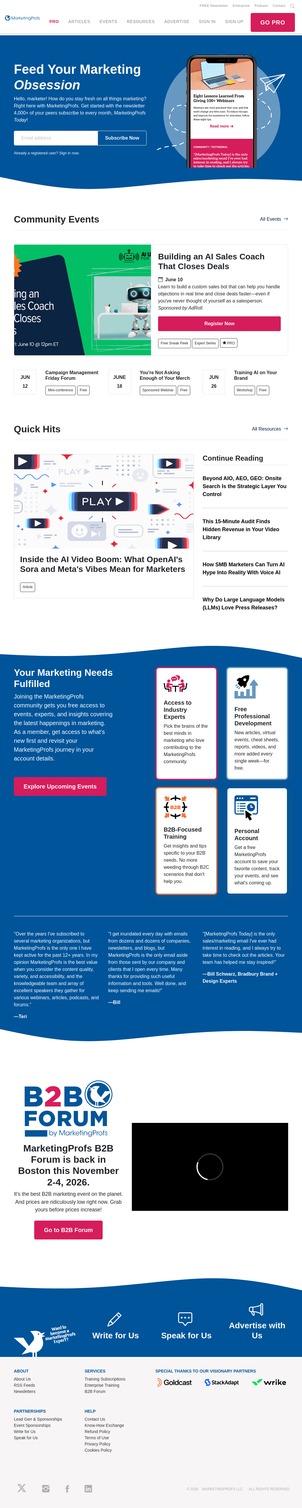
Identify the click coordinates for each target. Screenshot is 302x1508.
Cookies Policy (98, 1450)
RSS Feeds (24, 1385)
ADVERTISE (176, 21)
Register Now (219, 323)
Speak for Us (26, 1437)
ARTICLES (79, 21)
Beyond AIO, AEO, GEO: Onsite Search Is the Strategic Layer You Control (244, 486)
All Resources (270, 428)
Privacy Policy (97, 1444)
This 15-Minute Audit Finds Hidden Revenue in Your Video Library (241, 529)
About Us (22, 1379)
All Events (274, 219)
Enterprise (241, 5)
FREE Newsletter (214, 5)
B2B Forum (95, 1391)
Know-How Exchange (104, 1425)
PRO (54, 21)
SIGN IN (207, 21)
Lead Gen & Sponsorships (38, 1419)
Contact (279, 5)
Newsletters (24, 1391)
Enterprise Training (102, 1385)
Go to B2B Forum (68, 1160)
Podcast (261, 5)
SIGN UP (234, 21)
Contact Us (95, 1419)
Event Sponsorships (32, 1425)
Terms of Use (97, 1437)
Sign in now (68, 153)
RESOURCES (141, 21)
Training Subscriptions (105, 1379)
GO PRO (272, 22)
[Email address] (56, 138)
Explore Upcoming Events (60, 786)
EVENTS (108, 21)
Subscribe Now (122, 137)
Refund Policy (97, 1431)
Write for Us (25, 1431)
